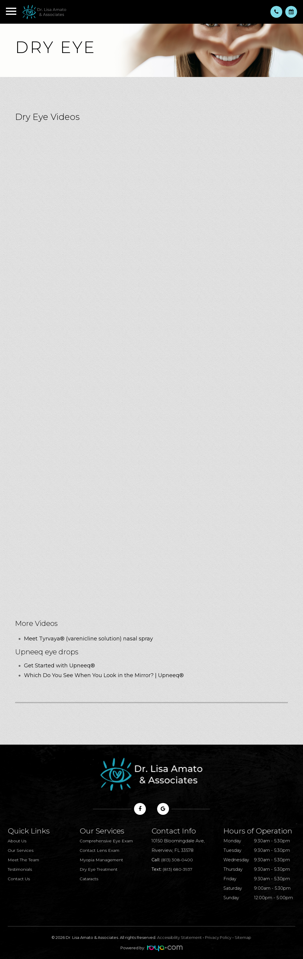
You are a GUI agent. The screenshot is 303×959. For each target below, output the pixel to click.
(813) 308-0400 (177, 859)
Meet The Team (25, 859)
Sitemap (243, 937)
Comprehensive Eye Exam (108, 841)
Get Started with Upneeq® (59, 665)
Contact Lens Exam (101, 850)
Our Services (21, 850)
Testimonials (21, 869)
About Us (18, 841)
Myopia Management (103, 859)
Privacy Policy (218, 937)
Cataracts (89, 878)
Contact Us (20, 878)
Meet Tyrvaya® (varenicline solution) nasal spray (88, 638)
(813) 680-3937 (178, 869)
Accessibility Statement (179, 937)
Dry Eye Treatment (100, 869)
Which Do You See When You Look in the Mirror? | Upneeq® (104, 675)
